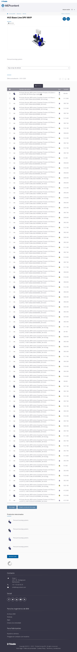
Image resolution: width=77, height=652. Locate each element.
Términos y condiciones (54, 648)
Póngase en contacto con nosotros (18, 637)
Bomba (24, 13)
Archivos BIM (12, 13)
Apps (8, 620)
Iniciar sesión (66, 9)
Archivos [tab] (38, 86)
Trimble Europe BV (40, 646)
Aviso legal (19, 648)
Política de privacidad (30, 648)
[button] (38, 68)
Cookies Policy (41, 648)
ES (72, 9)
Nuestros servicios (13, 634)
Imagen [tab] (11, 23)
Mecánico (19, 13)
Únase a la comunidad (14, 623)
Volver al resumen (65, 13)
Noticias (9, 617)
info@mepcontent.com (19, 587)
